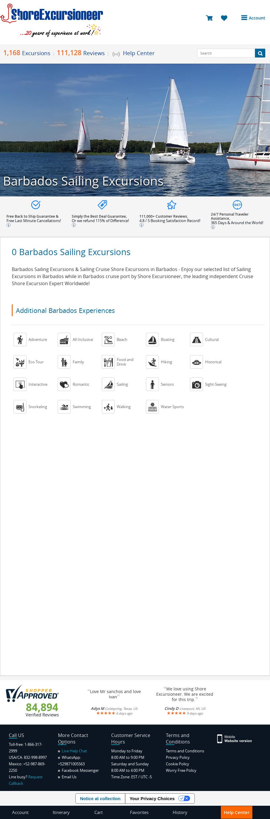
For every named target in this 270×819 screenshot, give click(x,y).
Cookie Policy (177, 764)
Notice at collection (100, 798)
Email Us (67, 776)
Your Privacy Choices (152, 798)
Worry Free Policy (181, 770)
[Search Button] (260, 53)
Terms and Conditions (185, 751)
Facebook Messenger (78, 770)
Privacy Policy (178, 757)
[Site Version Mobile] (234, 738)
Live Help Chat (72, 751)
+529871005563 (71, 764)
